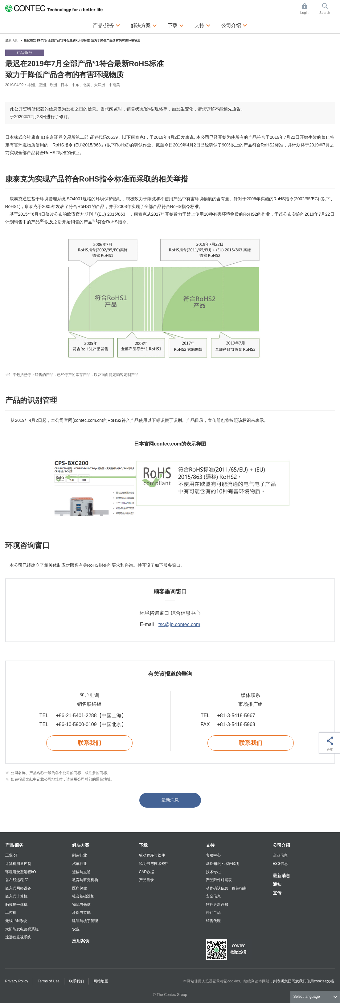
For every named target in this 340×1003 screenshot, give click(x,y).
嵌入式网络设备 (18, 888)
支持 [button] (203, 24)
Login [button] (307, 8)
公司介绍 (281, 845)
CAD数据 (146, 872)
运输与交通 (81, 872)
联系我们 (89, 743)
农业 (76, 929)
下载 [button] (176, 24)
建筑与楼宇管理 (85, 921)
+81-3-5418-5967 (236, 715)
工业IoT (11, 855)
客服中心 (213, 855)
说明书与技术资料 (154, 863)
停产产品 (213, 912)
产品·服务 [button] (106, 24)
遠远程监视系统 (18, 937)
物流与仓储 (81, 904)
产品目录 (146, 880)
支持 (210, 845)
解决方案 (80, 845)
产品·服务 (14, 845)
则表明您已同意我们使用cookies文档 (303, 981)
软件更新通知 (217, 904)
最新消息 (170, 799)
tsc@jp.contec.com (179, 624)
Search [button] (327, 8)
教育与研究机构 (85, 880)
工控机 (10, 912)
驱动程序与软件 (152, 855)
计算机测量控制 (18, 863)
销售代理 (213, 921)
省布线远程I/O (17, 880)
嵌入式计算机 (16, 896)
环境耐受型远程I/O (20, 872)
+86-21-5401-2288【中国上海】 (91, 715)
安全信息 (213, 896)
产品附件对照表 (219, 880)
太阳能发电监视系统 (22, 929)
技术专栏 (213, 872)
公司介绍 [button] (234, 24)
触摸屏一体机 (16, 904)
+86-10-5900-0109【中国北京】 (91, 724)
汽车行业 (79, 863)
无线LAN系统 (16, 921)
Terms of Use (48, 981)
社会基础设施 (83, 896)
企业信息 (280, 855)
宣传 (277, 892)
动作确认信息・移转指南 (226, 888)
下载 (143, 845)
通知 (277, 884)
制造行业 (79, 855)
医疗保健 (79, 888)
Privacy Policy (16, 981)
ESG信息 (280, 863)
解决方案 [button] (144, 24)
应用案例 (80, 940)
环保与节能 (81, 912)
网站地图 (100, 981)
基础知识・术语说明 (222, 863)
